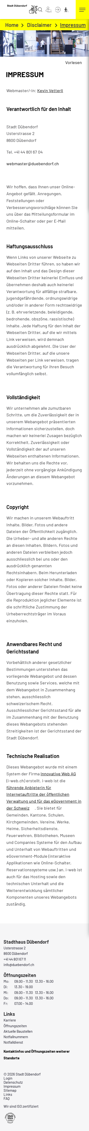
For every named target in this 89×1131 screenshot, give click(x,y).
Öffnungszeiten (15, 1026)
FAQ (7, 1098)
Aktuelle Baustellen (18, 1031)
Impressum (12, 1086)
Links (8, 1094)
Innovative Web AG (61, 773)
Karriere (10, 1020)
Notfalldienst (13, 1042)
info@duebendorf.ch (19, 964)
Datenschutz (13, 1082)
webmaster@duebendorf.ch (32, 163)
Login (8, 1078)
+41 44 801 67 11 (15, 959)
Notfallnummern (16, 1037)
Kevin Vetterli (50, 90)
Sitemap (10, 1090)
